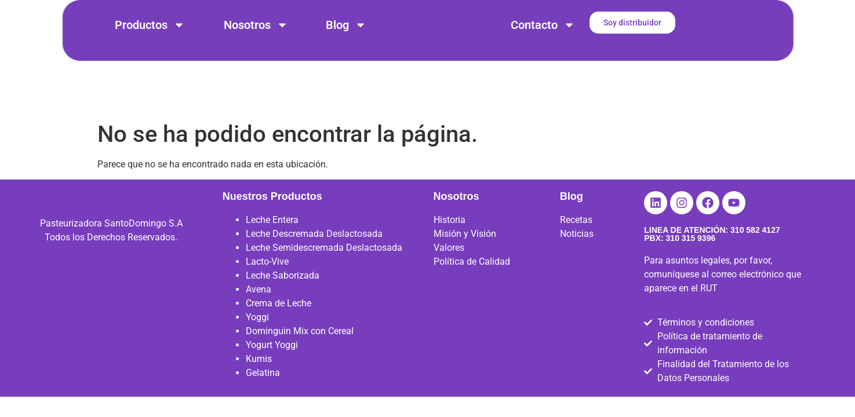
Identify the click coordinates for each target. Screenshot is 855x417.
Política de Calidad (472, 277)
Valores (449, 263)
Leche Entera (272, 235)
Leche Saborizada (282, 291)
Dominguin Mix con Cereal (300, 346)
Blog (346, 24)
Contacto (543, 24)
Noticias (577, 249)
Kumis (259, 374)
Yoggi (257, 332)
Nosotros (256, 24)
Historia (449, 235)
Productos (150, 24)
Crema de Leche (278, 318)
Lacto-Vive (267, 277)
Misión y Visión (465, 249)
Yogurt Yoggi (272, 360)
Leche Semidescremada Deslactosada (324, 263)
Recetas (576, 235)
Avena (258, 304)
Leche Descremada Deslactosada (314, 249)
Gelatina (263, 388)
